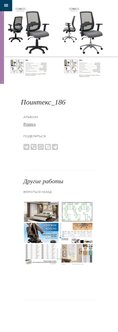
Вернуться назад (37, 192)
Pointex (29, 124)
